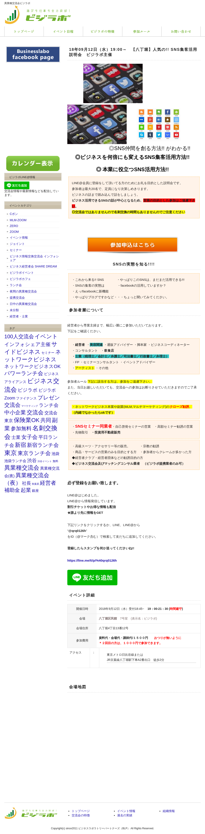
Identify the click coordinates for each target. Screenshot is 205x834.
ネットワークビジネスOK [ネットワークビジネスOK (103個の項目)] (32, 366)
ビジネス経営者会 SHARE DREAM (33, 266)
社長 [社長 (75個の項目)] (26, 483)
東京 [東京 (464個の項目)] (10, 452)
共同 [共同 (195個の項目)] (45, 420)
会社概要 (181, 31)
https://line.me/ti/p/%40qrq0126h (92, 560)
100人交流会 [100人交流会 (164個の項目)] (19, 336)
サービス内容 (63, 31)
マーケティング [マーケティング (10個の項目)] (29, 406)
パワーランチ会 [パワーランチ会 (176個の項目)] (23, 373)
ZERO (14, 226)
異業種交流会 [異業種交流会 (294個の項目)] (21, 467)
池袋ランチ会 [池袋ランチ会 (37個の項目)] (15, 461)
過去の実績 (124, 815)
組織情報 (169, 811)
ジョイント (17, 243)
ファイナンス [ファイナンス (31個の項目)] (26, 398)
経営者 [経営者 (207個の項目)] (48, 483)
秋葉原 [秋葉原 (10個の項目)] (35, 484)
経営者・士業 (19, 316)
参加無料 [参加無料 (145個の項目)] (21, 428)
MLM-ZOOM (18, 220)
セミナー (16, 250)
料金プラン (102, 31)
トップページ (24, 31)
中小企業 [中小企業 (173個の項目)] (15, 412)
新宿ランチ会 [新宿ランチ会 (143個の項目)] (43, 445)
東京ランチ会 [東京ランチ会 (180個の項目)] (34, 453)
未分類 (14, 310)
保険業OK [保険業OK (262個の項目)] (26, 420)
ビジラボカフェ (20, 279)
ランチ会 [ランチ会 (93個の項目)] (48, 405)
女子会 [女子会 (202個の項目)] (29, 437)
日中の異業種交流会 (23, 304)
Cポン (14, 214)
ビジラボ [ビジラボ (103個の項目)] (28, 390)
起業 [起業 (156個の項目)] (26, 490)
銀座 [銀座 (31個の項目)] (35, 490)
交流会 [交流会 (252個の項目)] (35, 412)
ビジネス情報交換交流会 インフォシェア (34, 258)
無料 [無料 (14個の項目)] (55, 461)
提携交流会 (17, 297)
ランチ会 (16, 285)
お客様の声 (141, 31)
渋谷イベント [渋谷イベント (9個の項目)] (45, 461)
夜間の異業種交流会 (23, 291)
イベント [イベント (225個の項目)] (46, 336)
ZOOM (14, 231)
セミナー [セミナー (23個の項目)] (47, 352)
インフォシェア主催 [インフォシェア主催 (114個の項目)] (27, 344)
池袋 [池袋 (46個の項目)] (55, 454)
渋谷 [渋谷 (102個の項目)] (32, 460)
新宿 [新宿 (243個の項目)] (20, 445)
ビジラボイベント (22, 272)
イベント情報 (19, 237)
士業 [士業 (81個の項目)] (15, 437)
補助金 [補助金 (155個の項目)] (12, 490)
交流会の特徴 (81, 815)
